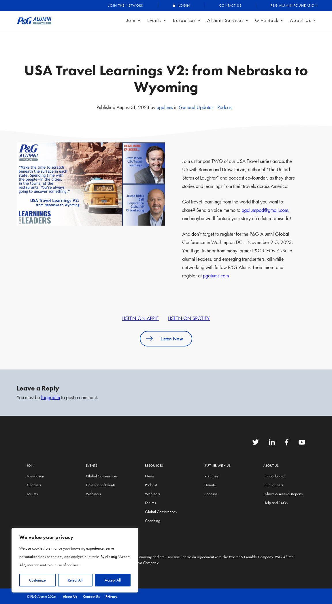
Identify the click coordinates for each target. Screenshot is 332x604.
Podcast (225, 107)
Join (131, 20)
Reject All (75, 580)
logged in (50, 397)
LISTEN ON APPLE (140, 318)
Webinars (93, 493)
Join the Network (126, 5)
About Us (300, 20)
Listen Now (172, 338)
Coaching (152, 520)
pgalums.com (216, 275)
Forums (32, 493)
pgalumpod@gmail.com (265, 210)
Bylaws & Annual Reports (283, 493)
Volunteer (212, 476)
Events (154, 20)
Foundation (35, 476)
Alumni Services (225, 20)
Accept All (113, 580)
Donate (210, 484)
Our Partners (273, 484)
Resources (184, 20)
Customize (37, 580)
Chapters (34, 484)
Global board (273, 476)
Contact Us (230, 5)
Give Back (266, 20)
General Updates (196, 107)
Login (184, 5)
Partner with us (217, 465)
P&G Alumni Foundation (294, 5)
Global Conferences (102, 476)
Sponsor (210, 493)
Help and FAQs (275, 502)
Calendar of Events (100, 484)
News (149, 476)
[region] (75, 560)
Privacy (111, 596)
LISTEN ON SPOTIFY (189, 318)
